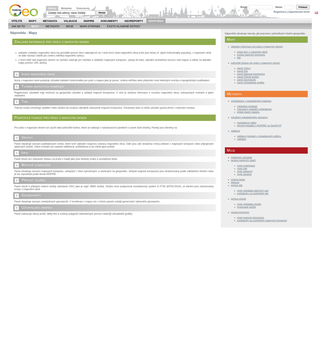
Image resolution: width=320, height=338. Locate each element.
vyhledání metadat (247, 106)
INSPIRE (89, 21)
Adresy (52, 8)
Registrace (280, 11)
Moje (69, 26)
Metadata (66, 8)
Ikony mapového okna (38, 74)
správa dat (236, 185)
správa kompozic (240, 212)
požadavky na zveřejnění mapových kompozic (262, 220)
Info (24, 153)
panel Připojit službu (248, 76)
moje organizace (246, 165)
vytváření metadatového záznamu (249, 117)
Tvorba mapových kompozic (42, 86)
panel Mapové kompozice (251, 74)
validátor (241, 139)
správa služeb (238, 198)
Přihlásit (303, 7)
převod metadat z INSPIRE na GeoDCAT (259, 125)
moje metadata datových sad (252, 190)
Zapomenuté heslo (299, 11)
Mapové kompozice (36, 165)
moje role (242, 168)
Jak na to (18, 26)
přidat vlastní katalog (248, 112)
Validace (70, 21)
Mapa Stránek (90, 26)
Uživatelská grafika (36, 207)
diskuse (235, 182)
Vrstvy (27, 137)
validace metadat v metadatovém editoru (259, 136)
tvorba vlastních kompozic (251, 54)
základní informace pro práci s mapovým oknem (257, 46)
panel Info (242, 71)
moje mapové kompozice (250, 217)
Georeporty (133, 21)
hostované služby (246, 207)
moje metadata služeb (249, 204)
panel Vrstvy (244, 68)
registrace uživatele (241, 157)
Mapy (33, 21)
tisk (239, 57)
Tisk (24, 101)
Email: (244, 7)
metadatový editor (247, 122)
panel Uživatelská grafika (250, 82)
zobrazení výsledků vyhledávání (254, 109)
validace (235, 131)
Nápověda (155, 21)
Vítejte (16, 21)
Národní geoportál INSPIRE (25, 10)
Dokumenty (83, 8)
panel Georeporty (246, 79)
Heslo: (279, 7)
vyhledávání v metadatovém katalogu (251, 101)
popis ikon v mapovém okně (252, 52)
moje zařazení (244, 171)
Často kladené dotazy (123, 26)
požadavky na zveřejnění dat (252, 193)
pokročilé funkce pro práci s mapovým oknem (255, 63)
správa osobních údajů (243, 160)
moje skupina (244, 174)
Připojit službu (33, 180)
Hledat (101, 12)
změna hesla (238, 179)
